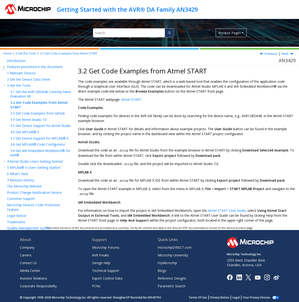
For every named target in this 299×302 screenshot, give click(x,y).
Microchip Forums (105, 246)
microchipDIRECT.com (175, 246)
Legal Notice (16, 215)
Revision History (20, 180)
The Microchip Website (24, 186)
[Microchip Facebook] (230, 276)
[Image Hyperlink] (257, 276)
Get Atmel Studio (28, 119)
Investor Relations (33, 277)
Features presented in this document (35, 67)
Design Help (101, 262)
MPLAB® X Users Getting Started (33, 167)
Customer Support (21, 198)
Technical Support (105, 269)
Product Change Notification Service (34, 192)
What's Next (17, 174)
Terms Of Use (203, 296)
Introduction (16, 60)
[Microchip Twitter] (248, 276)
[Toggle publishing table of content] (3, 67)
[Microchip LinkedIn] (239, 276)
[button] (5, 60)
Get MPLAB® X (24, 132)
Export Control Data (107, 277)
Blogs (162, 269)
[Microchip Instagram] (267, 276)
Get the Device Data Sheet (28, 79)
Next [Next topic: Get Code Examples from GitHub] (284, 53)
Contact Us (28, 262)
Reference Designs (172, 277)
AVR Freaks (100, 254)
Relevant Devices (21, 73)
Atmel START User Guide (227, 209)
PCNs (96, 285)
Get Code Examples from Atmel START (68, 53)
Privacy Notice (224, 296)
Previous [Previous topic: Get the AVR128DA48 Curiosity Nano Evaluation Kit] (271, 53)
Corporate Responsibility (38, 285)
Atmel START (131, 99)
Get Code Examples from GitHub (37, 113)
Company (27, 246)
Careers (26, 254)
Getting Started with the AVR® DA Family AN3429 (127, 9)
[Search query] (133, 32)
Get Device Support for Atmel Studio (40, 125)
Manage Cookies (259, 296)
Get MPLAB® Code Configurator (37, 144)
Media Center (30, 269)
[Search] (169, 32)
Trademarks (16, 222)
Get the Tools (25, 53)
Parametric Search (171, 285)
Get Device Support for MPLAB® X (39, 138)
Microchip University (173, 254)
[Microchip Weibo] (276, 276)
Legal (241, 296)
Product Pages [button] (230, 33)
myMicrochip (167, 262)
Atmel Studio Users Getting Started (35, 161)
